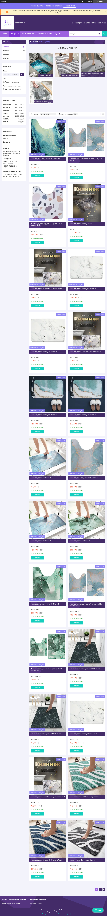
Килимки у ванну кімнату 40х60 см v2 (83, 415)
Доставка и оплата (36, 903)
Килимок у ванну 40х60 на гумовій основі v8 (85, 352)
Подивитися (70, 6)
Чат (98, 910)
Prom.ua (63, 910)
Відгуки (6, 54)
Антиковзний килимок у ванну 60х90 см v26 (85, 669)
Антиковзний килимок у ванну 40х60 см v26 (46, 734)
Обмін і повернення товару (11, 903)
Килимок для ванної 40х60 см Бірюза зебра (85, 797)
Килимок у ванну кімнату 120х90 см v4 (83, 734)
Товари (13, 34)
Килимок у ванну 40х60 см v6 (80, 541)
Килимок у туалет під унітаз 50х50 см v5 (84, 478)
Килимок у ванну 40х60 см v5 (41, 478)
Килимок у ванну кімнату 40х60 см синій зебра (47, 860)
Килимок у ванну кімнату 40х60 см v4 (44, 352)
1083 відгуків (88, 1)
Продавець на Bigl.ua (53, 912)
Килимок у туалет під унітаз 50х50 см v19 (45, 159)
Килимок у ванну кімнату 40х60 (80, 224)
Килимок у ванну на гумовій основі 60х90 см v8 (47, 289)
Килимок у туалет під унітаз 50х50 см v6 (45, 604)
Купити (37, 176)
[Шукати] (99, 33)
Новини (6, 50)
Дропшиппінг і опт (28, 34)
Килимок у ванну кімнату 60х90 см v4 (83, 289)
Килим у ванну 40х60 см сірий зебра (82, 860)
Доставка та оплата (45, 34)
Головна (5, 34)
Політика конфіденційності (66, 914)
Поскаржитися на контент (49, 914)
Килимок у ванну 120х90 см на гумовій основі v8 (48, 797)
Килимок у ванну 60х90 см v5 (41, 541)
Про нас (6, 58)
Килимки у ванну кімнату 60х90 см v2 (44, 415)
